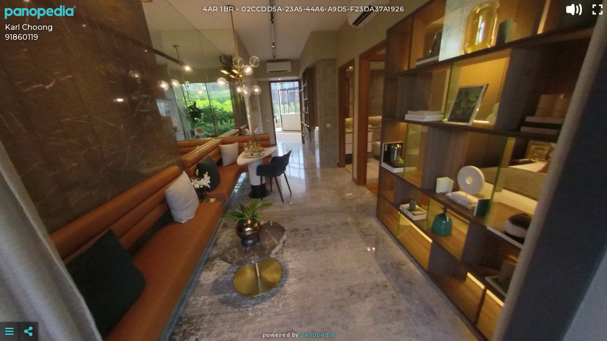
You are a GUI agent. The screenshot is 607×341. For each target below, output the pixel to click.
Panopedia (318, 334)
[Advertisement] (303, 308)
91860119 (21, 37)
